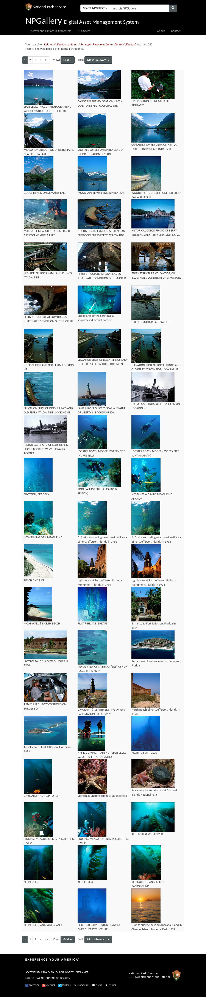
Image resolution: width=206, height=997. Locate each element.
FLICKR (97, 985)
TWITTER (64, 985)
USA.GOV (65, 978)
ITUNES (110, 985)
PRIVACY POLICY (49, 972)
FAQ (27, 978)
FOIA (61, 972)
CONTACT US (52, 978)
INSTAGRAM (81, 985)
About (161, 31)
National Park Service (143, 973)
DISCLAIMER (81, 972)
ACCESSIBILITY (32, 972)
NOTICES (69, 972)
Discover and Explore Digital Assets (50, 31)
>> (46, 60)
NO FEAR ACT (38, 978)
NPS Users (84, 31)
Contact (176, 31)
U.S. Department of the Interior (149, 976)
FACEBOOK (32, 985)
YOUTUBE (48, 985)
